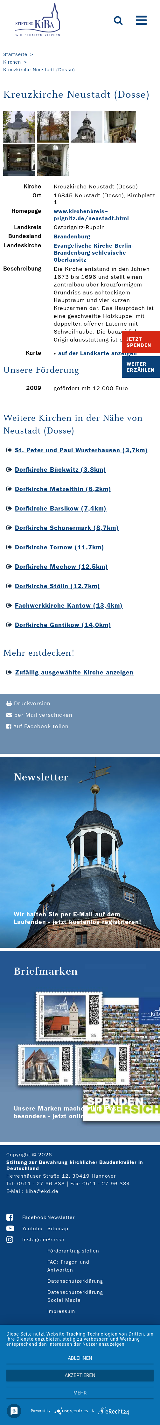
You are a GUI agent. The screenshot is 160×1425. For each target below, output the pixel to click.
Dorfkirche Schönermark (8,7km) (67, 528)
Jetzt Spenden (139, 342)
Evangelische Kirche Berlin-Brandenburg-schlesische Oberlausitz (93, 252)
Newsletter (61, 1217)
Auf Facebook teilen (37, 726)
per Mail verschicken (39, 715)
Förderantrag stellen (73, 1251)
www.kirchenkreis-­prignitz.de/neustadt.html (91, 215)
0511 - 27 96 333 (41, 1184)
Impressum (61, 1311)
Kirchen (12, 62)
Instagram (34, 1240)
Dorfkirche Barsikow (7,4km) (61, 508)
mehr (80, 1393)
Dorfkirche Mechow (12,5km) (61, 566)
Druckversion (28, 703)
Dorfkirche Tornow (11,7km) (59, 547)
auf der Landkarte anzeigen (97, 353)
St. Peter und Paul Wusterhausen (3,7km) (81, 450)
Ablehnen (80, 1358)
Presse (56, 1240)
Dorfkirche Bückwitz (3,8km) (60, 469)
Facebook (34, 1217)
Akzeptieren (80, 1375)
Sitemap (57, 1228)
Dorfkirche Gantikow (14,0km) (63, 625)
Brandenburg (72, 236)
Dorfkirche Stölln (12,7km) (57, 586)
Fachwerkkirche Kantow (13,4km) (69, 605)
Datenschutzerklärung (75, 1281)
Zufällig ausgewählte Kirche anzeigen (74, 672)
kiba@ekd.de (42, 1191)
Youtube (32, 1228)
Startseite (15, 54)
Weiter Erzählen (141, 367)
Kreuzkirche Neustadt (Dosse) (39, 70)
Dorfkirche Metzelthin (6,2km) (63, 489)
